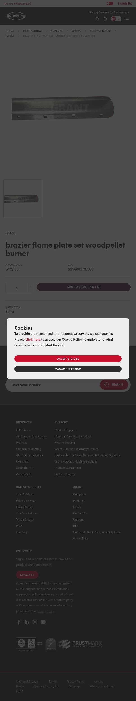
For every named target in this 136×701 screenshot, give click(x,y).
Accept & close (68, 358)
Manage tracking (68, 369)
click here (32, 339)
